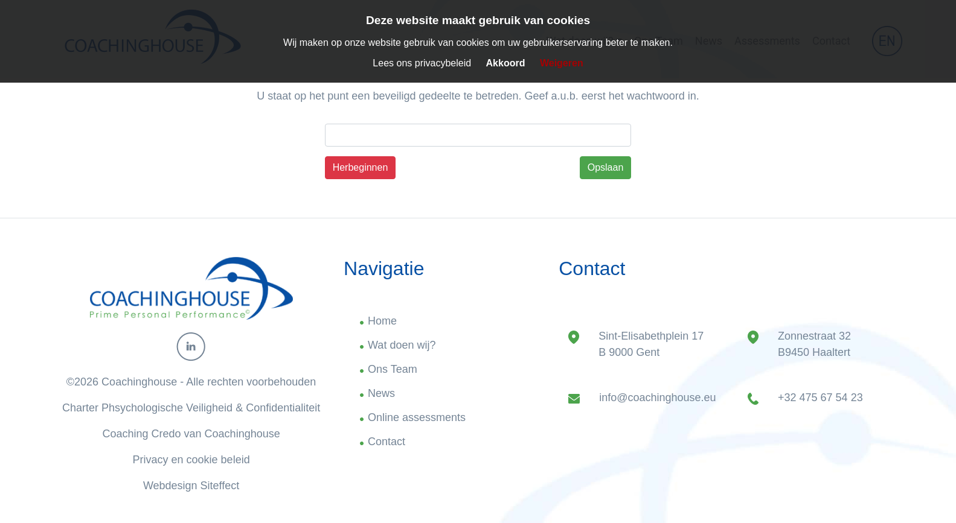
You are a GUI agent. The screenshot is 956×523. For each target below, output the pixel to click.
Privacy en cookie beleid (191, 460)
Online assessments (417, 417)
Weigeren (561, 63)
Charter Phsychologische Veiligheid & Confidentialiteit (191, 408)
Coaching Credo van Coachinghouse (191, 434)
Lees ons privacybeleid (422, 63)
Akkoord (505, 63)
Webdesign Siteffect (191, 486)
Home (382, 321)
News (381, 393)
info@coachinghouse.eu (657, 397)
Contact (386, 442)
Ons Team (392, 369)
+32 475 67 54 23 (820, 397)
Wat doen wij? (401, 345)
